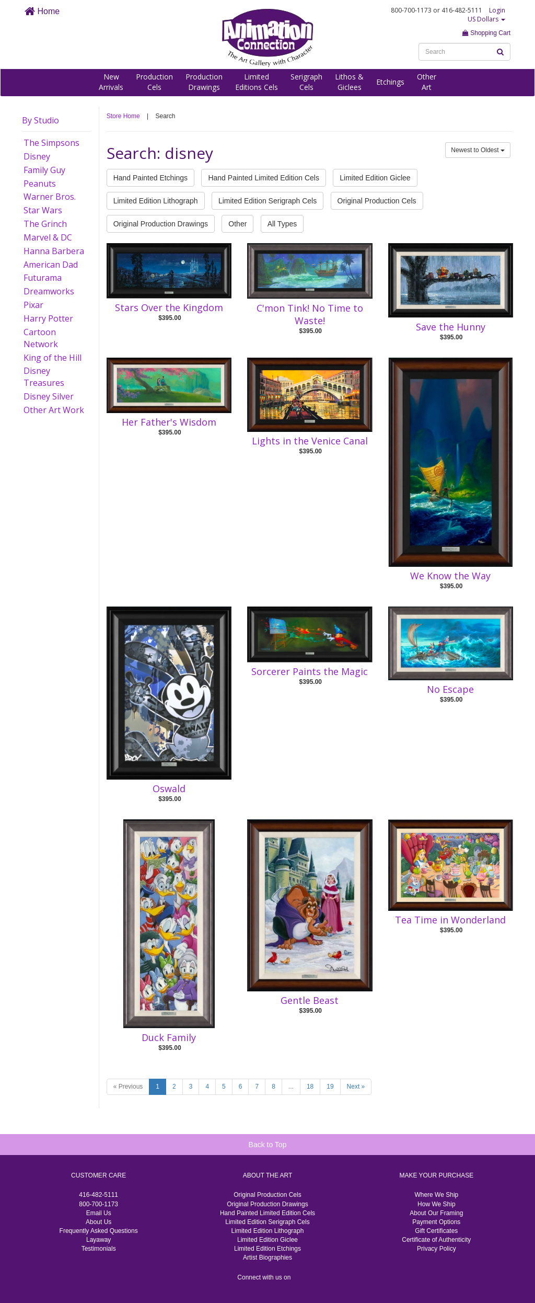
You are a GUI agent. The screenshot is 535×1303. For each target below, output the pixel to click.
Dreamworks (49, 291)
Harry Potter (48, 318)
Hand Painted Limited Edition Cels (263, 178)
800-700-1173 (98, 1204)
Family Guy (44, 170)
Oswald (169, 788)
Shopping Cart (486, 33)
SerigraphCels (306, 82)
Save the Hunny (450, 327)
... (291, 1086)
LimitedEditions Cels (256, 82)
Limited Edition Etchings (267, 1248)
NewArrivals (111, 82)
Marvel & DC (48, 237)
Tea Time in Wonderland (450, 919)
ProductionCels (154, 82)
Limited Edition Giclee (375, 178)
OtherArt (426, 82)
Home (42, 11)
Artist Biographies (267, 1257)
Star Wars (43, 210)
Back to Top (268, 1144)
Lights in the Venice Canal (310, 441)
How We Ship (436, 1204)
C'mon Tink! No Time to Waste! (310, 314)
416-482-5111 (98, 1194)
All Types (282, 224)
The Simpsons (51, 142)
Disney (37, 156)
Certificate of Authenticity (436, 1239)
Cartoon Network (41, 338)
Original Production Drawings (160, 224)
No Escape (450, 689)
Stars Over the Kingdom (169, 307)
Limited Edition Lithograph (155, 201)
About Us (98, 1222)
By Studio (40, 120)
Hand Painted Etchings (150, 178)
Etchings (390, 82)
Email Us (98, 1213)
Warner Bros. (50, 196)
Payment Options (436, 1222)
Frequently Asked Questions (99, 1231)
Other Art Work (54, 410)
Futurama (43, 277)
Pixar (33, 305)
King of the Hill (53, 357)
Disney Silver (49, 396)
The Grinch (45, 224)
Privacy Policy (436, 1248)
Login (497, 10)
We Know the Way (450, 575)
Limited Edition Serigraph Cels (267, 201)
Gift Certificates (436, 1231)
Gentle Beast (310, 1000)
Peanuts (40, 183)
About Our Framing (436, 1213)
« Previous (128, 1086)
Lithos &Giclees (349, 82)
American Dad (51, 264)
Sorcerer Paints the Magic (309, 671)
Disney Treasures (44, 376)
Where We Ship (436, 1194)
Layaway (98, 1239)
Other (237, 224)
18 (310, 1086)
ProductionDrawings (204, 82)
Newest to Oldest (478, 150)
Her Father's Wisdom (169, 422)
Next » (356, 1086)
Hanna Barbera (54, 251)
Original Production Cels (377, 201)
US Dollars (486, 19)
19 (330, 1086)
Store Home (123, 116)
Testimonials (99, 1248)
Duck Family (169, 1037)
